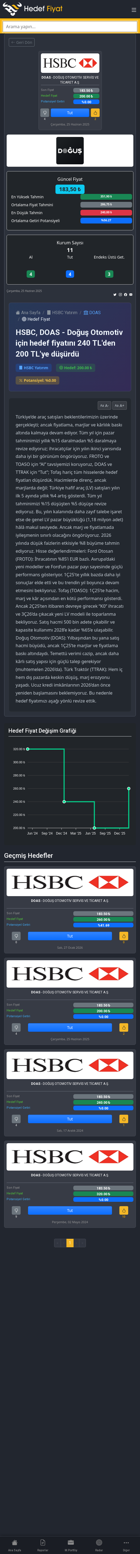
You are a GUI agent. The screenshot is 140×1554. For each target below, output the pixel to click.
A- (104, 405)
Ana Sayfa (28, 312)
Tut (70, 112)
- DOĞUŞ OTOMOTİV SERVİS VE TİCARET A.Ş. (70, 80)
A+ (119, 405)
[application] (70, 789)
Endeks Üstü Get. (109, 257)
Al (31, 257)
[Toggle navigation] (134, 11)
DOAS (92, 312)
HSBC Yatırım (62, 312)
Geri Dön (21, 42)
